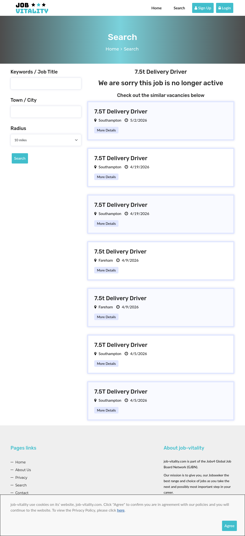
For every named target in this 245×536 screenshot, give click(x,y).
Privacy (21, 477)
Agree (229, 525)
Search (179, 8)
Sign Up (203, 8)
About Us (23, 470)
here (120, 510)
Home (156, 8)
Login (224, 8)
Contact (21, 493)
